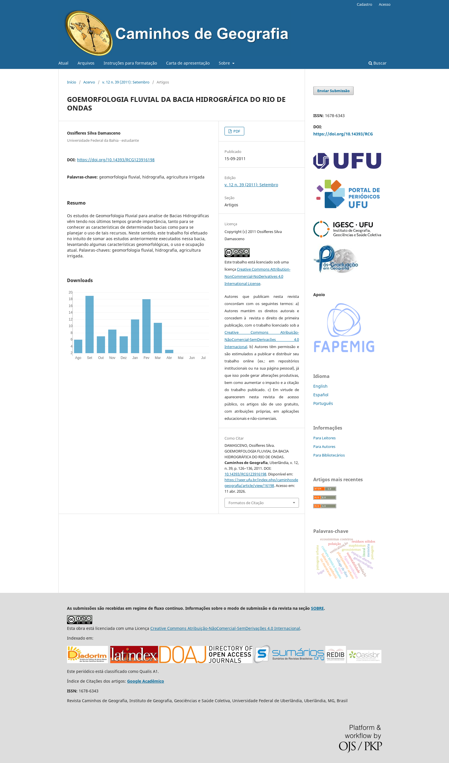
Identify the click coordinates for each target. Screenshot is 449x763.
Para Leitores (324, 437)
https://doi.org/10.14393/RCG (343, 134)
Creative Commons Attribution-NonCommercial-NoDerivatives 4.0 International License (257, 276)
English (320, 386)
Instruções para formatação (130, 63)
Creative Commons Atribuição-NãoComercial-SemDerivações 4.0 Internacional (261, 339)
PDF (236, 131)
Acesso (385, 4)
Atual (63, 63)
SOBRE (317, 608)
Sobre (225, 63)
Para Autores (324, 446)
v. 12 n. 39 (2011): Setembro (125, 82)
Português (323, 403)
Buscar (378, 63)
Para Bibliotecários (329, 455)
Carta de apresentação (188, 63)
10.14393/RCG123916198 (245, 474)
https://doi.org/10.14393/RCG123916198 (116, 159)
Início (71, 82)
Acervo (89, 82)
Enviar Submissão (333, 90)
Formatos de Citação (246, 502)
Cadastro (364, 4)
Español (320, 394)
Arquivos (86, 63)
